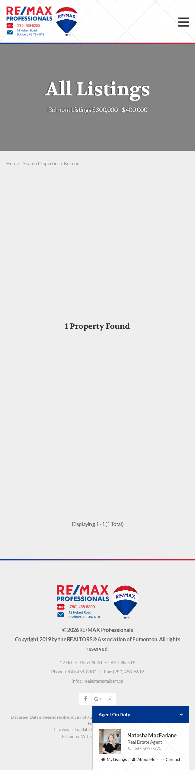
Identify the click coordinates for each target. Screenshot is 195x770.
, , (97, 662)
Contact (170, 759)
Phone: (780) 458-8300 (73, 671)
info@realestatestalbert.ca (97, 681)
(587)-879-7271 (144, 748)
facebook (85, 699)
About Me (143, 759)
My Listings (114, 759)
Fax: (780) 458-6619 (124, 671)
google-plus (98, 699)
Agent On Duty (140, 714)
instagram (110, 699)
